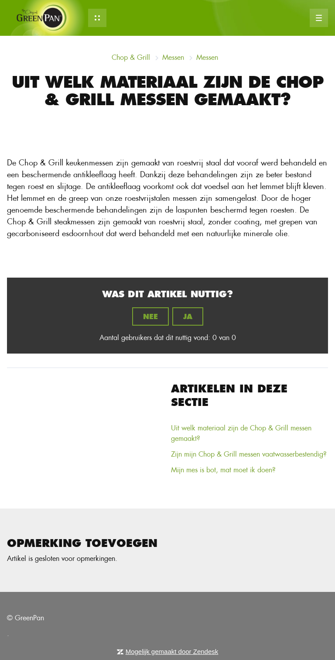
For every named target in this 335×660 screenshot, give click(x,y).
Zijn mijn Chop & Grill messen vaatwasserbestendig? (249, 454)
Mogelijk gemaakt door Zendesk (172, 651)
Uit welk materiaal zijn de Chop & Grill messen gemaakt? (241, 433)
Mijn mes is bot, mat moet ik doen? (223, 469)
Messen (173, 57)
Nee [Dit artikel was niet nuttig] (150, 316)
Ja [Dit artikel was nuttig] (187, 316)
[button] (97, 18)
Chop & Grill (131, 57)
